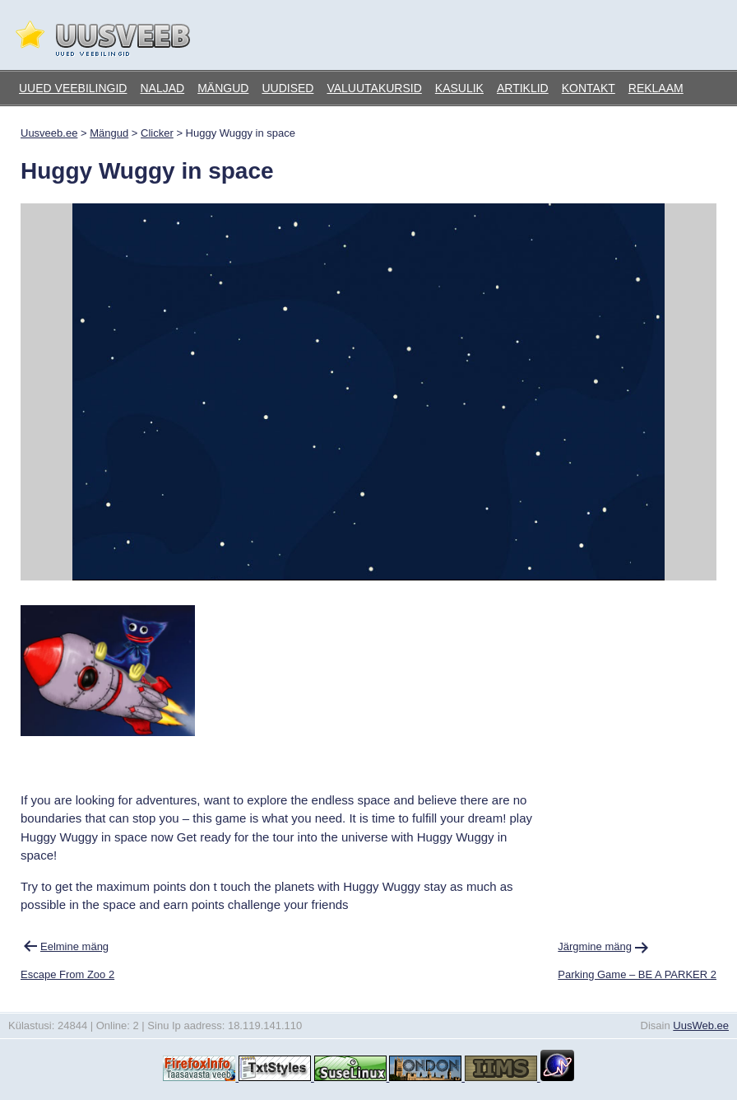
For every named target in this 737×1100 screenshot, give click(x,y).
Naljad (162, 88)
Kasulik (459, 88)
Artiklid (523, 88)
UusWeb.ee (701, 1025)
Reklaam (656, 88)
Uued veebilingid (73, 88)
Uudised (287, 88)
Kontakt (588, 88)
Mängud (222, 88)
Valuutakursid (374, 88)
